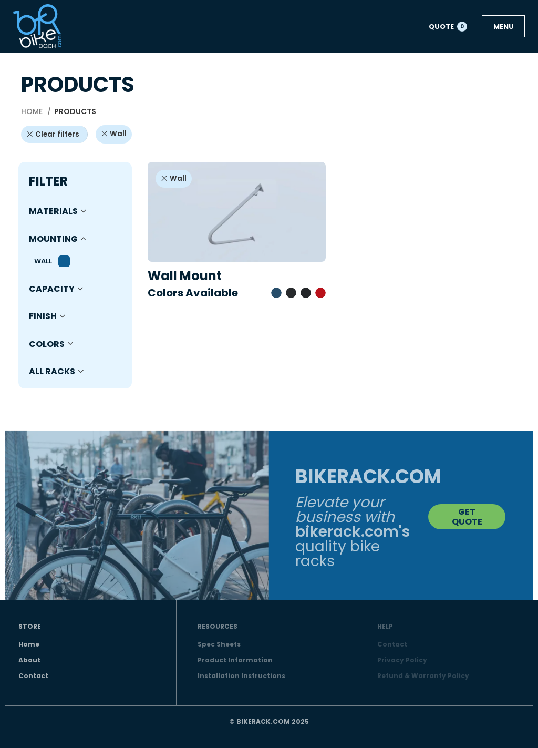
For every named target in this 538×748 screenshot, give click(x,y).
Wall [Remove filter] (118, 133)
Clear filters (57, 134)
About (29, 659)
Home (33, 111)
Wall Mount (185, 275)
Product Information (235, 659)
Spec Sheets (219, 644)
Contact (33, 675)
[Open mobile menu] (503, 26)
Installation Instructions (241, 675)
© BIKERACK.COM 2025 (269, 721)
